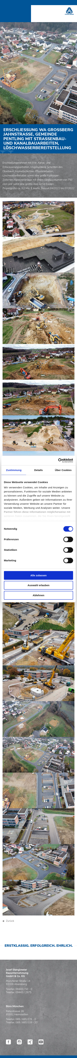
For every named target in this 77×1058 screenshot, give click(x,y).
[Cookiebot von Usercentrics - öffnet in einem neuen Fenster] (58, 460)
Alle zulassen (38, 575)
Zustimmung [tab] (13, 470)
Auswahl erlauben (38, 585)
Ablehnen (38, 595)
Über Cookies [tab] (63, 470)
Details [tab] (38, 470)
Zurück (10, 921)
